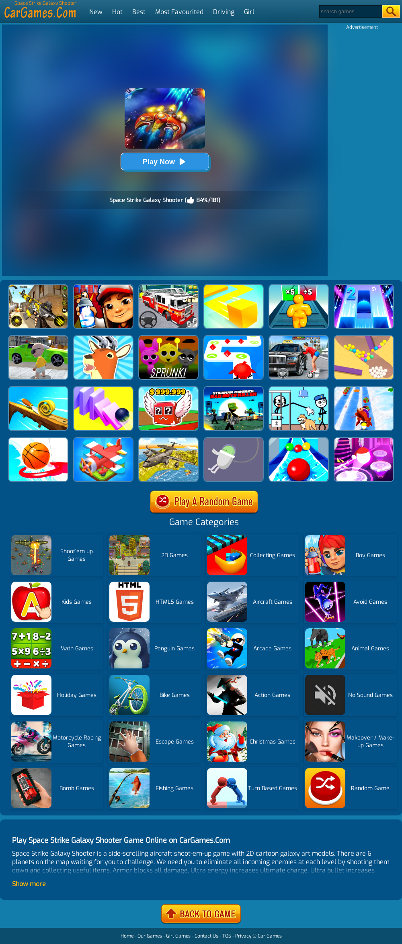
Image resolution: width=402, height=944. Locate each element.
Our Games (149, 936)
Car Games (270, 936)
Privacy (243, 936)
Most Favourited (179, 12)
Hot (117, 12)
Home (127, 936)
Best (139, 12)
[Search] (350, 11)
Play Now (165, 162)
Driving (223, 12)
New (96, 12)
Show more (29, 884)
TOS (226, 936)
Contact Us (206, 936)
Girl (249, 12)
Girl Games (178, 936)
